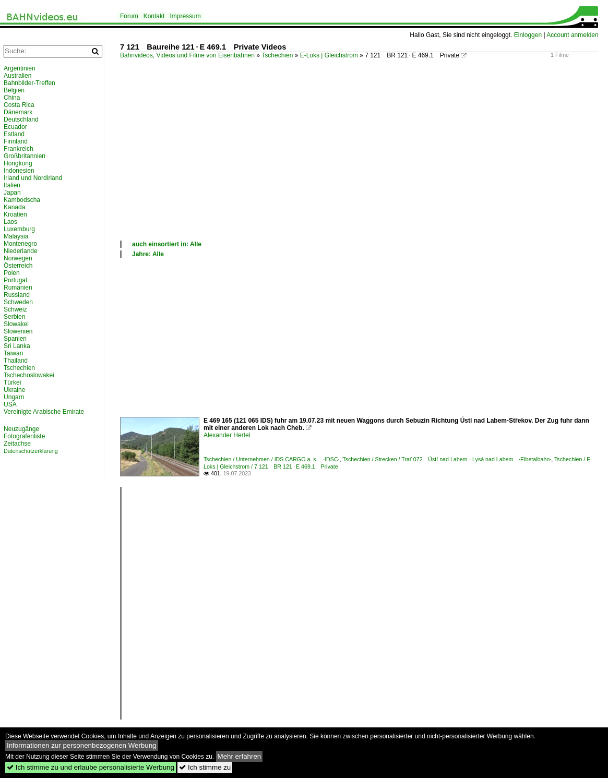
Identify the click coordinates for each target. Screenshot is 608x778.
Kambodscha (22, 200)
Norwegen (18, 258)
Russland (17, 294)
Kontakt (154, 16)
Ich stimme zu (205, 767)
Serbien (14, 316)
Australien (17, 75)
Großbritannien (24, 156)
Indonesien (19, 170)
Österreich (18, 265)
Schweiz (15, 309)
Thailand (16, 360)
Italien (12, 185)
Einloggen (528, 35)
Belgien (14, 90)
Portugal (15, 280)
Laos (10, 221)
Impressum (185, 16)
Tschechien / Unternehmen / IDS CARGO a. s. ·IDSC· (272, 459)
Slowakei (16, 324)
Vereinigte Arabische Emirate (44, 411)
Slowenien (18, 331)
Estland (14, 134)
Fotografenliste (24, 436)
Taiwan (13, 353)
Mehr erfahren (239, 756)
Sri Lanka (17, 346)
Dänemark (18, 112)
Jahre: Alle (148, 254)
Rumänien (18, 287)
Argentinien (19, 68)
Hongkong (18, 163)
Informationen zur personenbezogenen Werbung (82, 745)
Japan (12, 192)
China (12, 97)
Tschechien (277, 55)
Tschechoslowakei (29, 375)
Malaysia (16, 236)
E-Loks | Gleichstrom (329, 55)
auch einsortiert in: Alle (166, 244)
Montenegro (20, 243)
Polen (12, 273)
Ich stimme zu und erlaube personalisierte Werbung (90, 767)
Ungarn (14, 397)
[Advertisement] (359, 161)
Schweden (18, 302)
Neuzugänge (21, 429)
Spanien (15, 338)
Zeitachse (17, 443)
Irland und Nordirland (33, 178)
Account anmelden (572, 35)
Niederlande (21, 251)
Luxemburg (19, 229)
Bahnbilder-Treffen (29, 83)
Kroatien (15, 214)
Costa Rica (19, 105)
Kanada (14, 207)
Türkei (12, 382)
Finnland (16, 141)
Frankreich (18, 148)
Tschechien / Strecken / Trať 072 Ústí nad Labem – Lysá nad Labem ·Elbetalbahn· (446, 459)
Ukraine (14, 389)
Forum (129, 16)
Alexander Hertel (227, 435)
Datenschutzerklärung (31, 451)
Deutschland (21, 119)
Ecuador (15, 126)
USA (10, 404)
